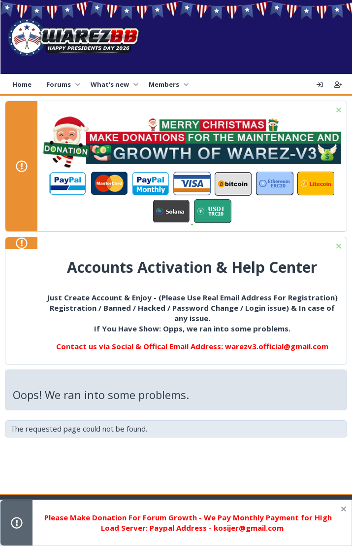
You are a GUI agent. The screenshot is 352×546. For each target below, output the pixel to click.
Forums (58, 84)
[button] (77, 84)
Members (164, 84)
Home (22, 84)
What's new (110, 84)
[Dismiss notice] (337, 111)
